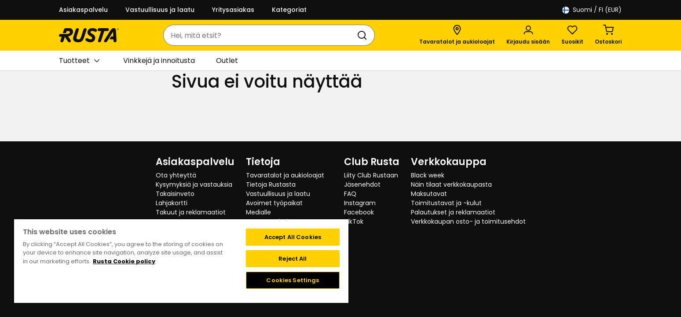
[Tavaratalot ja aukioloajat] (457, 35)
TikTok (353, 221)
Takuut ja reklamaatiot (191, 212)
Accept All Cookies (292, 237)
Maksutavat (429, 193)
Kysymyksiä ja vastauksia (194, 184)
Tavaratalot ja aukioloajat (285, 175)
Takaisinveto (175, 193)
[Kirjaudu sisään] (528, 35)
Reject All (292, 258)
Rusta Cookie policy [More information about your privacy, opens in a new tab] (124, 261)
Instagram (360, 203)
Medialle (258, 212)
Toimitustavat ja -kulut (446, 203)
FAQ (350, 193)
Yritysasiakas (233, 9)
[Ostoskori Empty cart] (608, 35)
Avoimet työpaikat (274, 203)
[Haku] (363, 35)
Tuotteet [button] (79, 60)
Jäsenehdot (362, 184)
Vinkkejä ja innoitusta (159, 60)
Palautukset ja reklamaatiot (453, 212)
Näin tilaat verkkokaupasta (451, 184)
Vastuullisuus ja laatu (159, 9)
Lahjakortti (171, 203)
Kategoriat (289, 9)
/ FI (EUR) (592, 10)
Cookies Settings (292, 280)
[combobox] (260, 35)
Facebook (359, 212)
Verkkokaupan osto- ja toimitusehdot (468, 221)
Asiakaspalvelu (83, 9)
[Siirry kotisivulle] (89, 35)
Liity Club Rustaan (371, 175)
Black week (427, 175)
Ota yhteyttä (176, 175)
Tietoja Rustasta (271, 184)
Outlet (227, 60)
